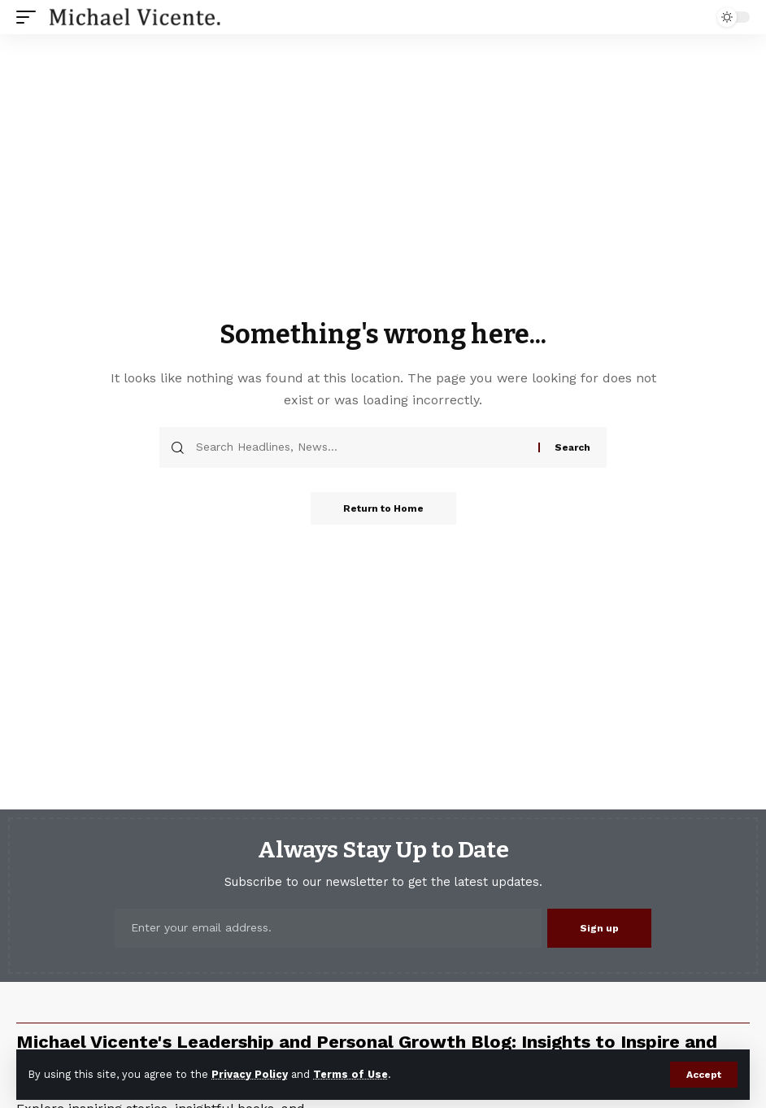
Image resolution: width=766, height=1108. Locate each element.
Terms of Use (350, 1074)
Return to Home (383, 508)
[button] (704, 1075)
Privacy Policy (249, 1074)
